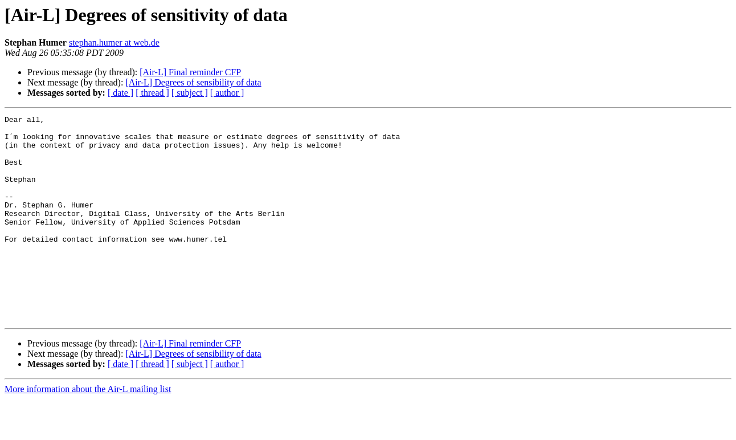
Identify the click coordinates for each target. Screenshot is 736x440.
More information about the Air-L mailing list (88, 430)
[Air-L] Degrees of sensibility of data (193, 82)
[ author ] (227, 92)
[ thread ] (152, 92)
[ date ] (120, 92)
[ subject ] (189, 92)
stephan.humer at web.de (114, 42)
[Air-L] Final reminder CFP (190, 72)
